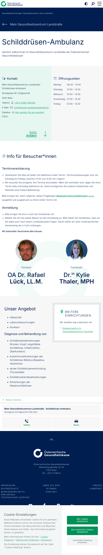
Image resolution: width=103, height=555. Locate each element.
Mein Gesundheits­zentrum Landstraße (36, 24)
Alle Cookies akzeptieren (82, 520)
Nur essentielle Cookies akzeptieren (82, 530)
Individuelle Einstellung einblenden (82, 541)
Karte (31, 134)
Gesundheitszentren (30, 13)
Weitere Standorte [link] (13, 400)
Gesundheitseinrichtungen (12, 13)
